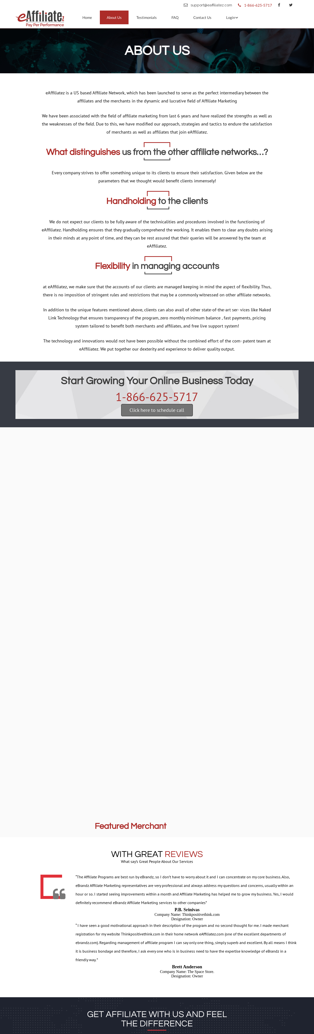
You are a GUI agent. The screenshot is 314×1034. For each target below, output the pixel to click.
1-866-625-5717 (157, 396)
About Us (114, 17)
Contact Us (202, 17)
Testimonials (146, 17)
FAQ (175, 17)
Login (230, 17)
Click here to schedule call (157, 410)
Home (87, 17)
